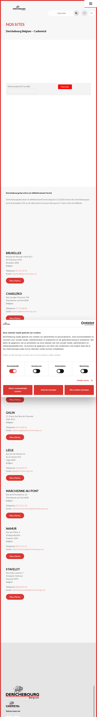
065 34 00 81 (21, 423)
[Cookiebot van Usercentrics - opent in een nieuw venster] (83, 323)
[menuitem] (84, 13)
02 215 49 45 (21, 266)
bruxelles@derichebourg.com (24, 269)
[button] (91, 3)
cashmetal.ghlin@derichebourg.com (26, 426)
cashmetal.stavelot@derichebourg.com (28, 586)
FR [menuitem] (84, 13)
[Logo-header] (19, 8)
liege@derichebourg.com (22, 467)
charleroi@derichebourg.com (24, 307)
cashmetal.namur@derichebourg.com (27, 545)
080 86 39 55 (21, 583)
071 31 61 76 (21, 501)
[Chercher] (63, 13)
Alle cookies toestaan (79, 390)
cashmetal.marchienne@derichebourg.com (29, 504)
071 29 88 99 (21, 304)
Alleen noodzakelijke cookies (17, 390)
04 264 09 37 (21, 464)
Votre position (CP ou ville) (18, 86)
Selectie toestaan (48, 390)
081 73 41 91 (21, 542)
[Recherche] (76, 13)
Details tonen (83, 380)
